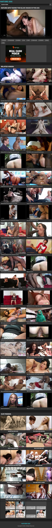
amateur (18, 40)
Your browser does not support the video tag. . (26, 24)
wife (29, 40)
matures (41, 40)
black (47, 40)
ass (24, 40)
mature (4, 40)
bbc (4, 42)
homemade (11, 40)
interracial (34, 40)
